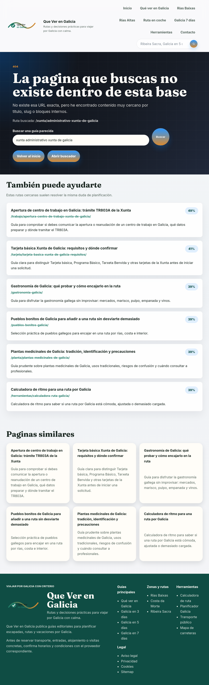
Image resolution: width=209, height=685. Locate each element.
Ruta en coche (154, 20)
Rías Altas (127, 20)
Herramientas (161, 32)
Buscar (160, 136)
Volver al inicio (28, 156)
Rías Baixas (186, 8)
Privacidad (129, 661)
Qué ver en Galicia (154, 8)
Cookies (127, 666)
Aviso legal (129, 656)
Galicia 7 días (184, 20)
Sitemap (127, 672)
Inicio (127, 8)
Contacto (188, 32)
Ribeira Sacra (161, 611)
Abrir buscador (63, 156)
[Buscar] (194, 44)
